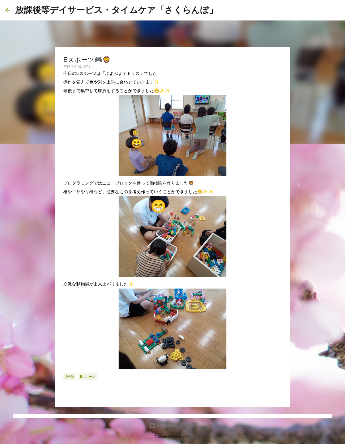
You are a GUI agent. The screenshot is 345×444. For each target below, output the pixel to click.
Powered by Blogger (172, 425)
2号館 (69, 377)
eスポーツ (87, 377)
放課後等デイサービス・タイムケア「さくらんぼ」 (116, 10)
